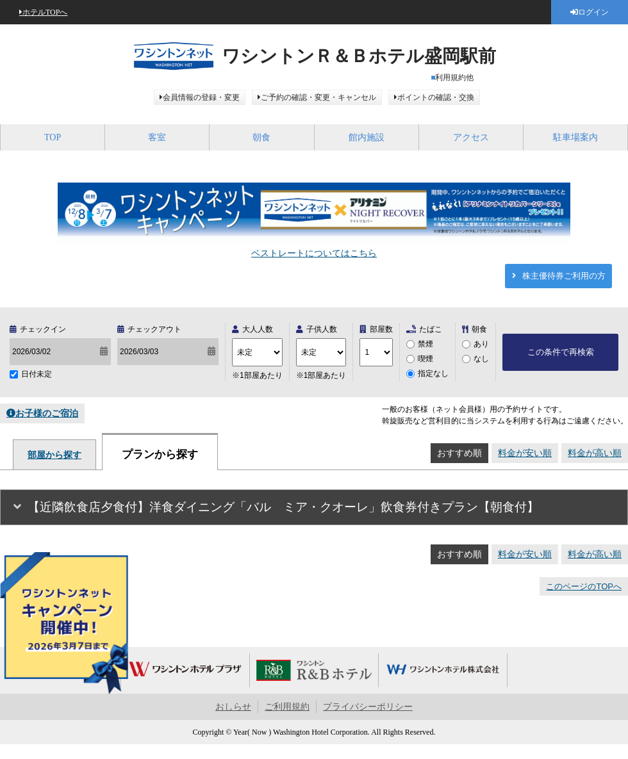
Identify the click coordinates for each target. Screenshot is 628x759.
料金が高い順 (595, 453)
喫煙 (425, 358)
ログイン (593, 12)
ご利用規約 (287, 707)
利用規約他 (454, 77)
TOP (52, 137)
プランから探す (160, 454)
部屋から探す (54, 455)
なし (481, 358)
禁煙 (425, 343)
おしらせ (233, 707)
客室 (157, 137)
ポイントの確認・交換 (435, 97)
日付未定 (36, 374)
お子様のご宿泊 (46, 413)
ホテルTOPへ (44, 12)
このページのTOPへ (584, 586)
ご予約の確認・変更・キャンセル (318, 97)
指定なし (433, 373)
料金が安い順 (525, 453)
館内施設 (366, 137)
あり (481, 343)
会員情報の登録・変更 (201, 97)
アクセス (471, 137)
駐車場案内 (575, 137)
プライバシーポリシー (368, 707)
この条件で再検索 (560, 352)
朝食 (261, 137)
